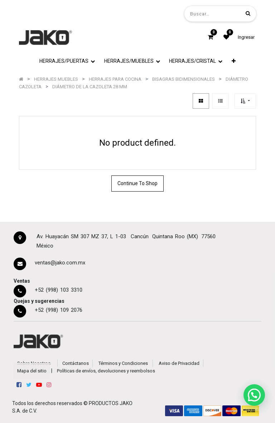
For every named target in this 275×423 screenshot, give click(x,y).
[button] (233, 61)
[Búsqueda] (248, 13)
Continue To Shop (137, 183)
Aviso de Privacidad (179, 363)
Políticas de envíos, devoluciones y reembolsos (106, 370)
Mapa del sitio (32, 370)
